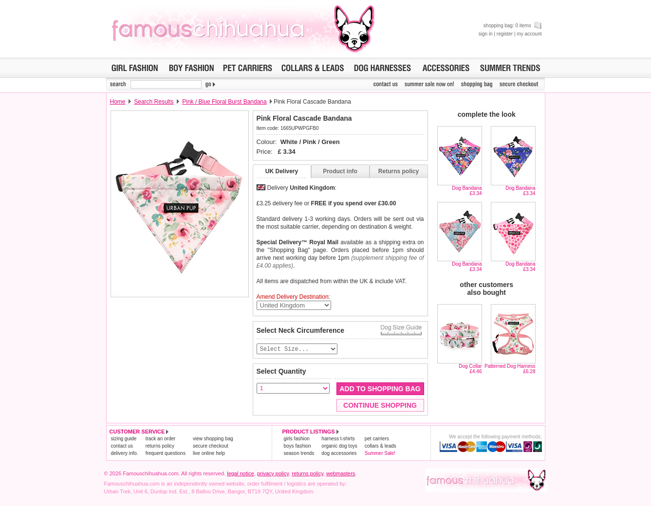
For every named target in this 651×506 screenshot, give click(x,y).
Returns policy (398, 171)
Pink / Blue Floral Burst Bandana (224, 101)
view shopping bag (213, 439)
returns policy (160, 446)
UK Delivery (281, 171)
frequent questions (166, 453)
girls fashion (297, 439)
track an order (161, 439)
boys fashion (297, 446)
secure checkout (210, 446)
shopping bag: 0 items (513, 25)
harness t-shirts (337, 439)
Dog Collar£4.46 (470, 368)
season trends (299, 453)
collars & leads (380, 446)
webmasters (340, 474)
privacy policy (273, 474)
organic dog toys (339, 446)
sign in (486, 33)
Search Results (153, 101)
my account (529, 33)
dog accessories (338, 453)
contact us (122, 446)
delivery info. (124, 453)
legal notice (240, 474)
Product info (340, 171)
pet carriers (377, 439)
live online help (209, 453)
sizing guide (124, 439)
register (505, 33)
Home (118, 101)
